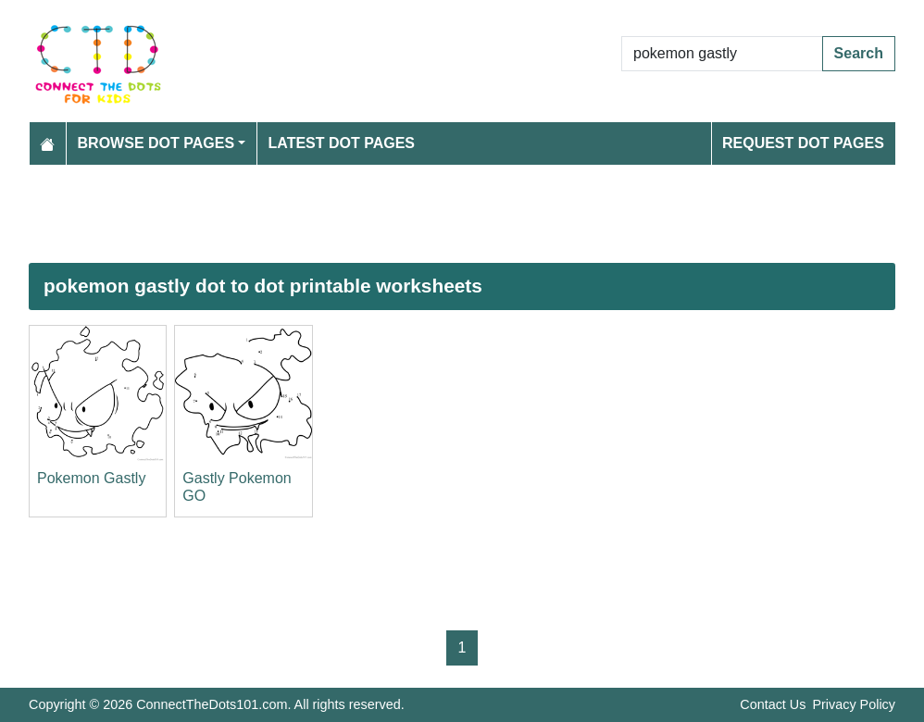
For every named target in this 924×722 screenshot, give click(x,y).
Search (858, 53)
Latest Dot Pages (342, 143)
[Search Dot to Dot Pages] (722, 53)
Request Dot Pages (803, 143)
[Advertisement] (462, 213)
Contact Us (772, 704)
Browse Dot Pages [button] (156, 143)
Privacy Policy (853, 704)
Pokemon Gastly (91, 478)
